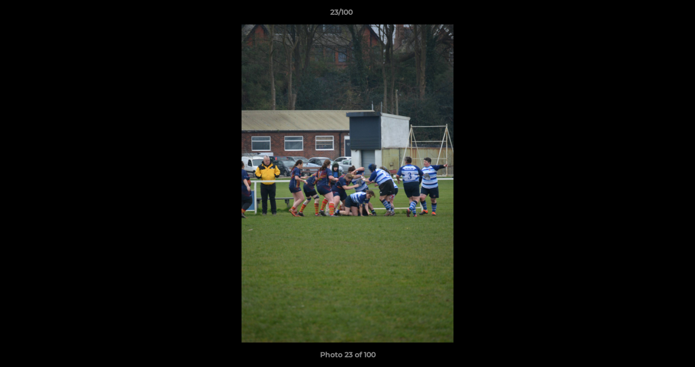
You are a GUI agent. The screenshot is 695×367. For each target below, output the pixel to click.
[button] (652, 14)
